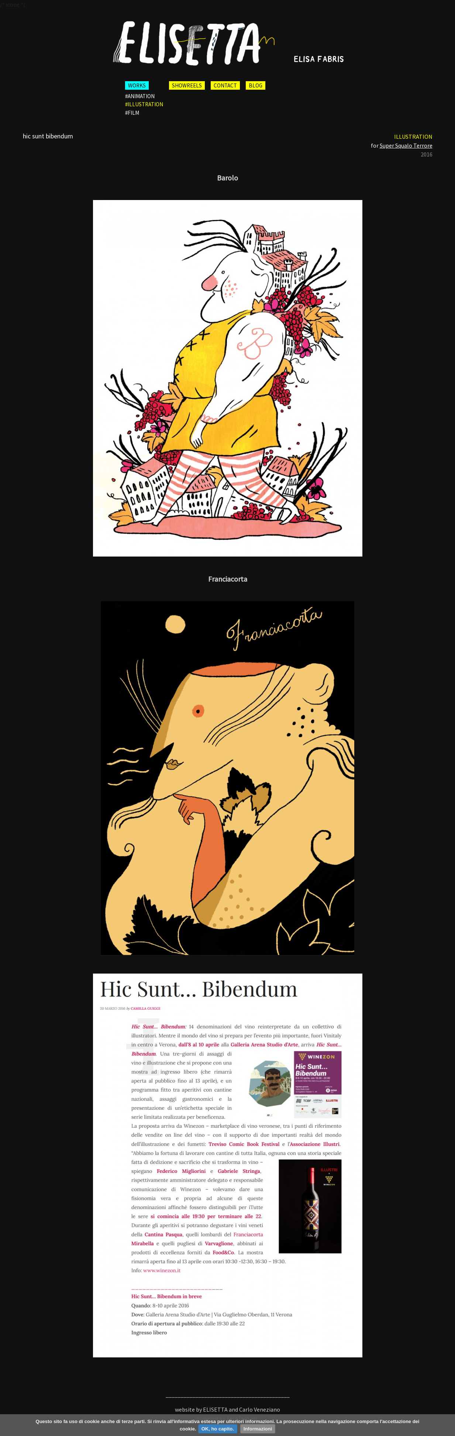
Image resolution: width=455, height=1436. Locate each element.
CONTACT (225, 85)
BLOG (255, 85)
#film (132, 112)
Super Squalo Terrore (406, 145)
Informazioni (258, 1429)
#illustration (144, 104)
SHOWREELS (187, 85)
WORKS (137, 85)
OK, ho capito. (217, 1429)
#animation (140, 96)
